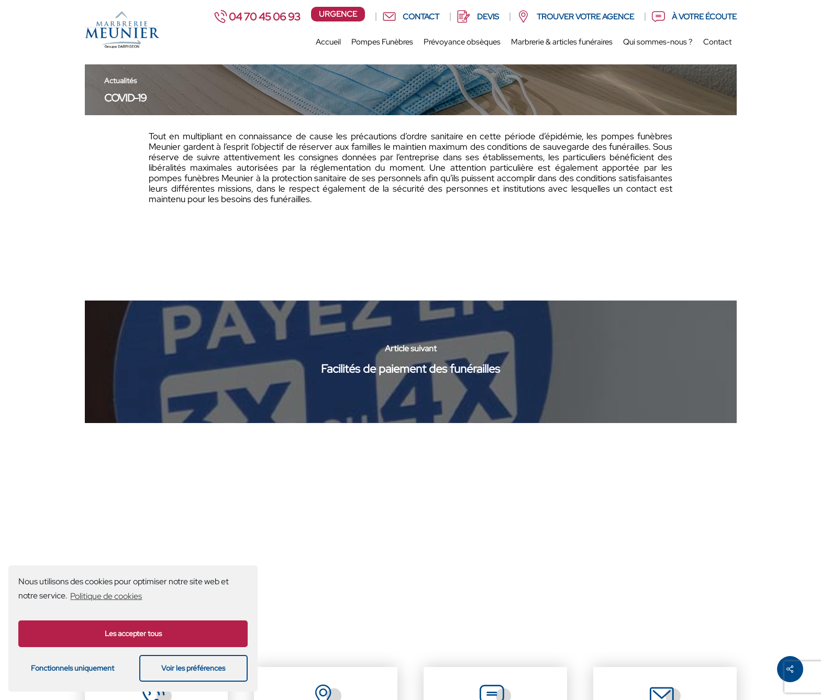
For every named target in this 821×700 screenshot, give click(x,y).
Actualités (120, 80)
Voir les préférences (193, 668)
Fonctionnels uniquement (72, 668)
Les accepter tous (133, 633)
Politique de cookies (106, 596)
